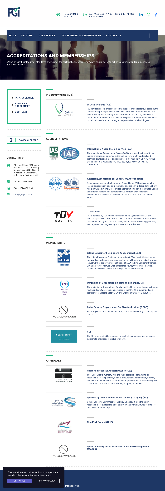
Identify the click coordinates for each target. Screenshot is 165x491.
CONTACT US (113, 35)
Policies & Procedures (22, 104)
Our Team (21, 112)
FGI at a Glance (24, 97)
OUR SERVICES (47, 35)
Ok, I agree (19, 481)
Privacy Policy (47, 481)
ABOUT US (26, 35)
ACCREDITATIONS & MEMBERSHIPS (81, 35)
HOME (12, 35)
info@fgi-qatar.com (23, 194)
